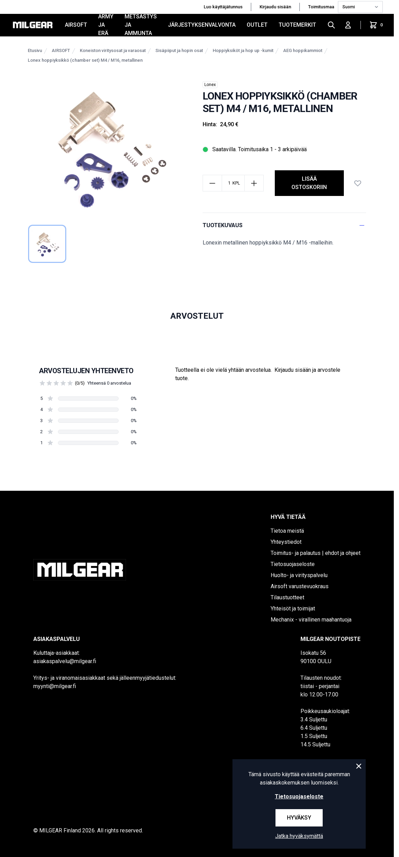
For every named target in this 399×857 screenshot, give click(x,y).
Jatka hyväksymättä (299, 836)
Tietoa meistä (287, 531)
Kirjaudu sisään (275, 6)
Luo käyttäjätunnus (223, 6)
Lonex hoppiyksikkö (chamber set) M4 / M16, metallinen (85, 60)
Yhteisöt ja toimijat (293, 608)
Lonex (210, 84)
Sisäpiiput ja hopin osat (179, 50)
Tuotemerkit (297, 25)
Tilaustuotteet (287, 597)
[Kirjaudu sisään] (348, 25)
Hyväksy (299, 817)
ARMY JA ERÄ (105, 25)
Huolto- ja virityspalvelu (299, 575)
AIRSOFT (76, 25)
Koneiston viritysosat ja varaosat (113, 50)
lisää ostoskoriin (309, 182)
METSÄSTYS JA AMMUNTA (141, 25)
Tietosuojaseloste (293, 564)
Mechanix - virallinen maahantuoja (311, 619)
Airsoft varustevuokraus (300, 586)
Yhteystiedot (286, 542)
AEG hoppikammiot (302, 50)
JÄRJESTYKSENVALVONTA (202, 25)
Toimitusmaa (321, 6)
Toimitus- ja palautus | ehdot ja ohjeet (315, 553)
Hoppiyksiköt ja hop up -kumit (243, 50)
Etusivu (35, 50)
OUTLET (257, 25)
